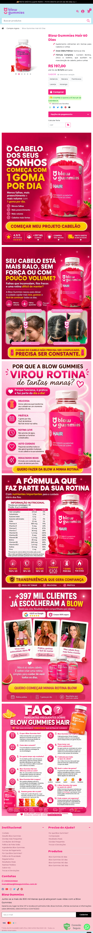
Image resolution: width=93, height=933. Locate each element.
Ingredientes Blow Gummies (13, 847)
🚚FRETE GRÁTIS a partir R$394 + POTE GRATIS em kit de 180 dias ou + (46, 2)
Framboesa (76, 79)
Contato (5, 833)
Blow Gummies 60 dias (58, 857)
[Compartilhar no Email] (69, 107)
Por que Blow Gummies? (58, 833)
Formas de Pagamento (11, 850)
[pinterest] (22, 889)
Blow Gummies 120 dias (58, 860)
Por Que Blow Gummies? (12, 853)
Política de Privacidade (11, 856)
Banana (64, 79)
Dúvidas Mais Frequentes (12, 839)
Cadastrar (84, 914)
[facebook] (3, 889)
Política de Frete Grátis (11, 844)
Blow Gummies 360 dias (58, 865)
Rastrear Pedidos (9, 865)
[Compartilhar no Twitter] (58, 107)
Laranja (53, 84)
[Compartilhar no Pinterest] (65, 107)
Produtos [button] (55, 851)
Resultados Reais (9, 862)
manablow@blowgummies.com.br (19, 884)
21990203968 (11, 881)
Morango (63, 84)
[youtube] (7, 889)
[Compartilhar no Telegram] (62, 107)
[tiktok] (18, 889)
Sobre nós (6, 868)
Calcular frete (54, 120)
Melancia (53, 79)
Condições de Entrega (11, 842)
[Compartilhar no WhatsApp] (50, 107)
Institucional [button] (11, 827)
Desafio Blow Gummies (11, 836)
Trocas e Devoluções (10, 870)
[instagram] (11, 889)
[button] (82, 12)
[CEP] (57, 125)
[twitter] (14, 889)
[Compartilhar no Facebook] (54, 107)
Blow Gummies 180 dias (58, 862)
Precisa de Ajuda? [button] (61, 827)
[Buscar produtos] (77, 11)
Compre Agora (13, 28)
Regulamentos (8, 859)
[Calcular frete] (68, 125)
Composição (54, 836)
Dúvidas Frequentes (57, 842)
